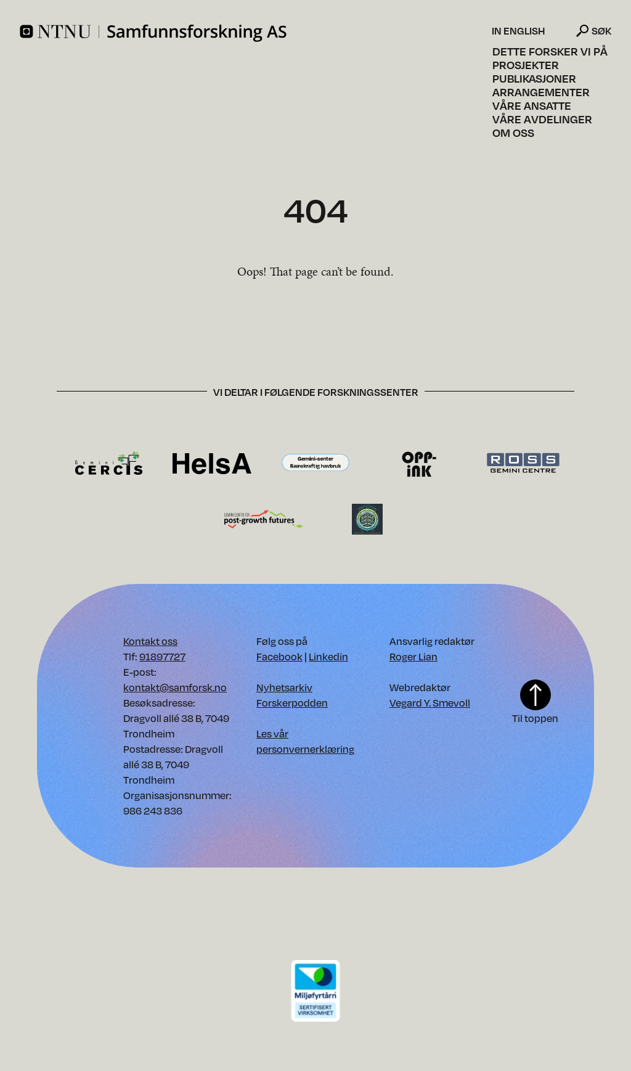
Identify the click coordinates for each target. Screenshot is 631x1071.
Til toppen (535, 701)
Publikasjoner (534, 78)
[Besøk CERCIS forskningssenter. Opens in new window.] (108, 463)
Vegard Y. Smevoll (429, 702)
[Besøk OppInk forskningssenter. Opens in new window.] (419, 463)
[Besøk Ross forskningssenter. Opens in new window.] (522, 463)
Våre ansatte (531, 105)
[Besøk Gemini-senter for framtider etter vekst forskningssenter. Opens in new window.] (263, 518)
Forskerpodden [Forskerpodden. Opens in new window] (292, 702)
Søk (601, 30)
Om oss (513, 132)
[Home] (254, 33)
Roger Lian (413, 656)
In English (518, 30)
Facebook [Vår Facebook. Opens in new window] (279, 656)
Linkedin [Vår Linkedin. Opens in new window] (328, 656)
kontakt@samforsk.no (175, 687)
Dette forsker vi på (550, 51)
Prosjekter (525, 65)
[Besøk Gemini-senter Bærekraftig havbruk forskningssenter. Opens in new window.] (315, 463)
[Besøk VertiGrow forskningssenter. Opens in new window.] (367, 518)
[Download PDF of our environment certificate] (315, 990)
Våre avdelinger (542, 119)
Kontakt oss (150, 640)
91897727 (162, 656)
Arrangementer (541, 92)
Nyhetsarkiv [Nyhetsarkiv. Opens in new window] (284, 687)
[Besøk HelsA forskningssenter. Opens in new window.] (212, 463)
